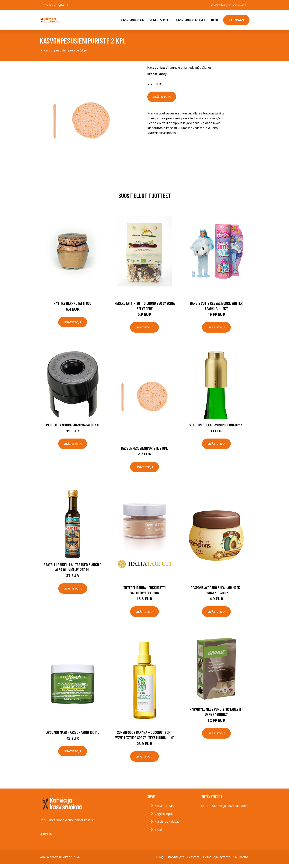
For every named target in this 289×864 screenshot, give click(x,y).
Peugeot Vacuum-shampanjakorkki (72, 424)
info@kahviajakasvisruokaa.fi (228, 5)
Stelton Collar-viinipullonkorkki (216, 424)
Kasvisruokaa (132, 20)
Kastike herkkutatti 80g (73, 303)
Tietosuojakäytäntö (216, 857)
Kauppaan (236, 20)
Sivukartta (240, 857)
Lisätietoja (162, 97)
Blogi (215, 20)
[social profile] (68, 5)
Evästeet (193, 857)
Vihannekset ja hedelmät (183, 67)
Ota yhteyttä (175, 857)
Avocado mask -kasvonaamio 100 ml (72, 732)
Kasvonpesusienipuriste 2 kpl (144, 448)
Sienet (206, 67)
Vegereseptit (159, 20)
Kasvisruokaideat (190, 20)
